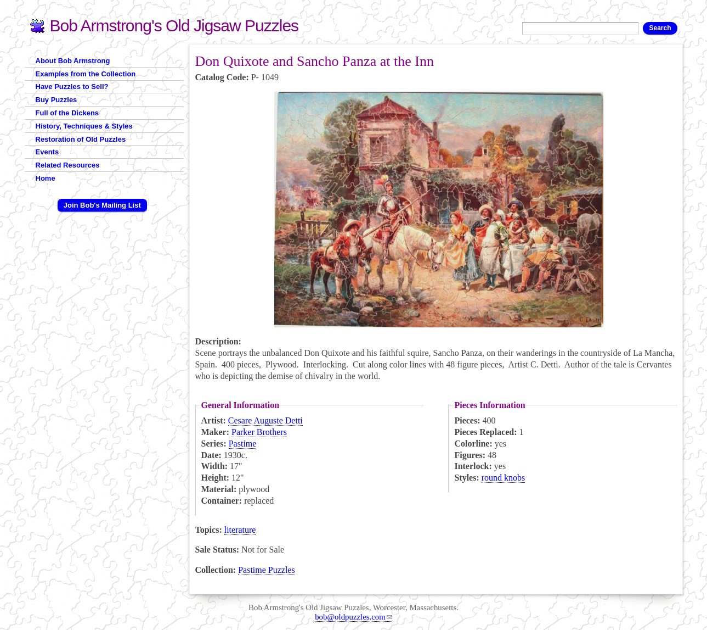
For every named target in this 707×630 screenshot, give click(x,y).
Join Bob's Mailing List (102, 205)
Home (45, 178)
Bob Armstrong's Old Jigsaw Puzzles (174, 25)
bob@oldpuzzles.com (353, 616)
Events (47, 152)
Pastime (243, 443)
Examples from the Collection (86, 74)
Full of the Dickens (67, 113)
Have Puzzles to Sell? (72, 86)
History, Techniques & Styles (84, 126)
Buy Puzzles (56, 100)
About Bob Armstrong (73, 61)
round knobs (503, 477)
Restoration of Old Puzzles (81, 139)
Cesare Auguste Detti (265, 420)
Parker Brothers (259, 432)
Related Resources (68, 165)
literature (240, 529)
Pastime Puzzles (266, 570)
